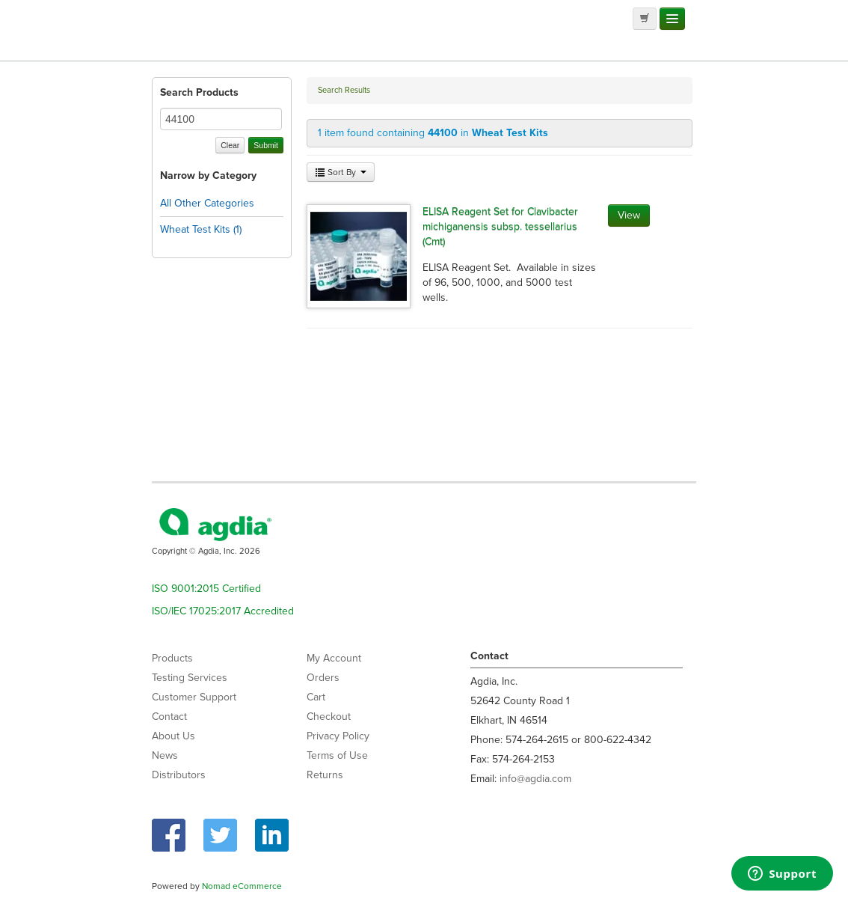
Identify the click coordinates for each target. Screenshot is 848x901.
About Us (173, 736)
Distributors (179, 775)
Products (172, 658)
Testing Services (189, 677)
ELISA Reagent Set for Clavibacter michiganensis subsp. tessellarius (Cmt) (500, 226)
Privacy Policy (338, 736)
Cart (316, 697)
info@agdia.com (535, 778)
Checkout (329, 716)
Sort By (340, 172)
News (165, 755)
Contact (169, 716)
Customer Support (194, 697)
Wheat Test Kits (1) (201, 229)
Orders (323, 677)
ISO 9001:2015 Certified (206, 588)
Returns (325, 775)
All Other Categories (207, 203)
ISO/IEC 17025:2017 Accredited (223, 611)
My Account (334, 658)
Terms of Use (337, 755)
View (629, 215)
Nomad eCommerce (242, 886)
